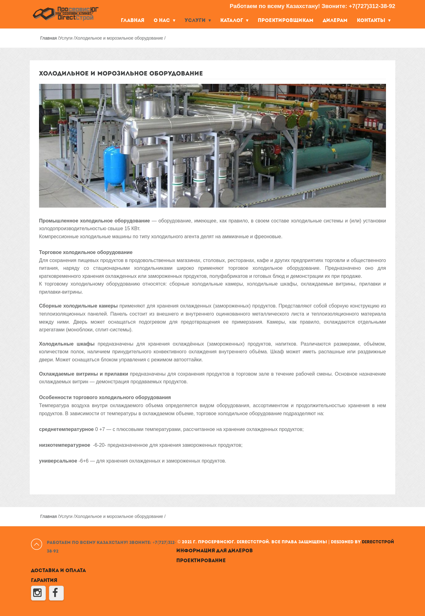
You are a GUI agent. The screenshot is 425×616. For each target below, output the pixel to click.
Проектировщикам (285, 20)
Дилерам (335, 20)
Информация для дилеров (214, 551)
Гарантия (44, 580)
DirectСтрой (378, 542)
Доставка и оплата (58, 570)
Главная (132, 20)
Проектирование (201, 560)
